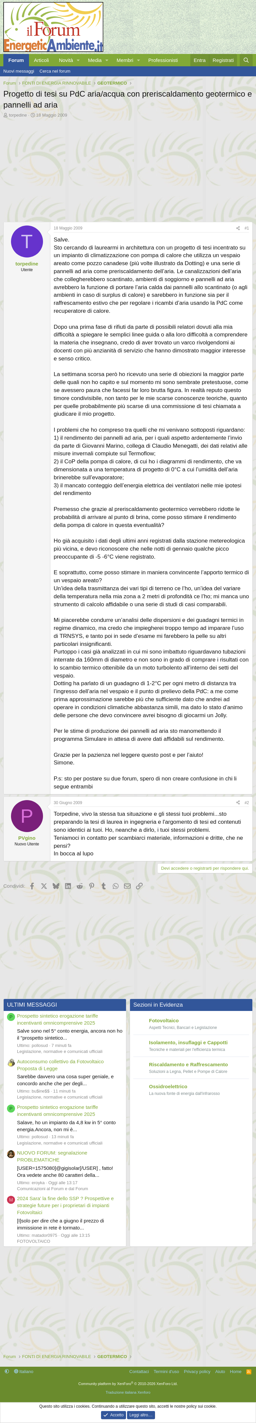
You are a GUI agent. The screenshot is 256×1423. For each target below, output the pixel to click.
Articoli (41, 60)
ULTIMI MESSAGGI (32, 1005)
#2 (247, 802)
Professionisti (163, 60)
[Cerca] (246, 60)
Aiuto (220, 1371)
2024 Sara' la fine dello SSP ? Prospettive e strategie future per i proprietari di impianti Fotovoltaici (65, 1205)
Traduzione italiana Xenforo (128, 1392)
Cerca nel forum (55, 71)
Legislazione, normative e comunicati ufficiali (59, 1051)
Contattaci (139, 1371)
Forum (16, 60)
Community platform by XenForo (128, 1384)
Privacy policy (197, 1371)
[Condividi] (238, 228)
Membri (125, 60)
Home (236, 1371)
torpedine (18, 115)
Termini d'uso (166, 1371)
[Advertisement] (128, 168)
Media (95, 60)
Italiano (24, 1371)
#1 (247, 228)
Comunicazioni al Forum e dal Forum (52, 1188)
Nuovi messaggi (18, 71)
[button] (78, 60)
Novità (66, 60)
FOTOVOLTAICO (33, 1241)
